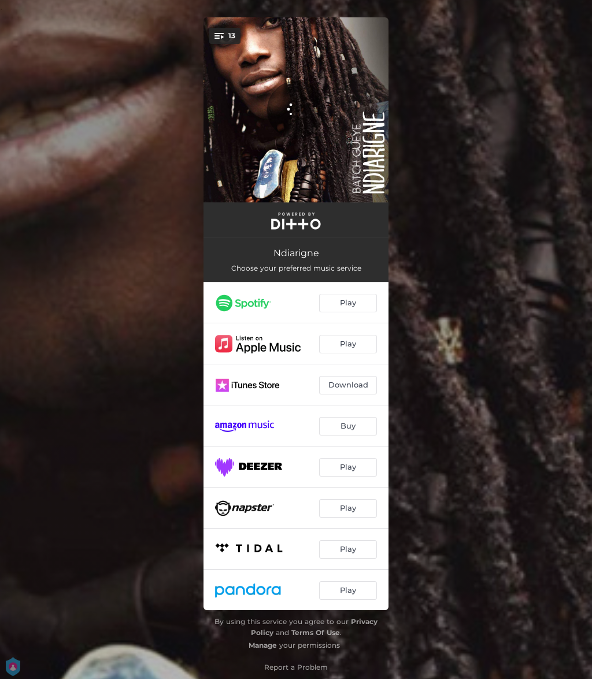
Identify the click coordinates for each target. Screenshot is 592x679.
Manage (263, 645)
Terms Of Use (315, 632)
